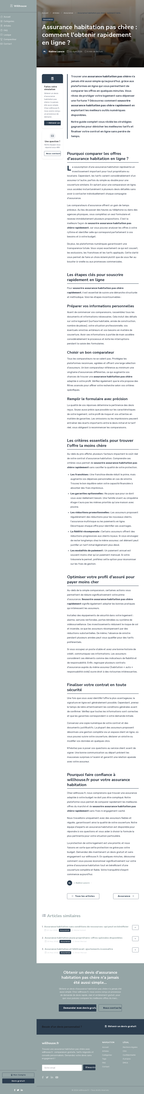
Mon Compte (18, 1075)
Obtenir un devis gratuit (120, 1026)
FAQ (4, 30)
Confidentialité (129, 1055)
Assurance (68, 13)
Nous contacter (53, 153)
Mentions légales (130, 1047)
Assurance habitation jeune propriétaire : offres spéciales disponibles (83, 938)
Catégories (7, 21)
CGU (125, 1051)
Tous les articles (83, 896)
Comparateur (8, 39)
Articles (5, 26)
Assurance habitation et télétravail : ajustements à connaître (79, 949)
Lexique (5, 35)
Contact (6, 44)
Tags (104, 1059)
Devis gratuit (18, 1081)
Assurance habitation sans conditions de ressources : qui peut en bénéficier (86, 926)
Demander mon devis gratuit (79, 1008)
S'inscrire (91, 1067)
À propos (127, 1059)
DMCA (125, 1063)
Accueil (5, 17)
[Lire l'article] (135, 927)
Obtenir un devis (53, 123)
